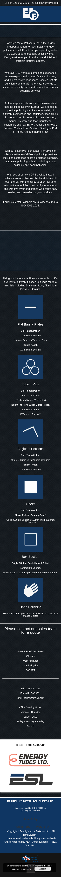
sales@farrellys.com (34, 698)
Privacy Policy (42, 827)
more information (23, 869)
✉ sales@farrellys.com (45, 2)
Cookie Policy (23, 827)
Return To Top (30, 819)
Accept (42, 869)
